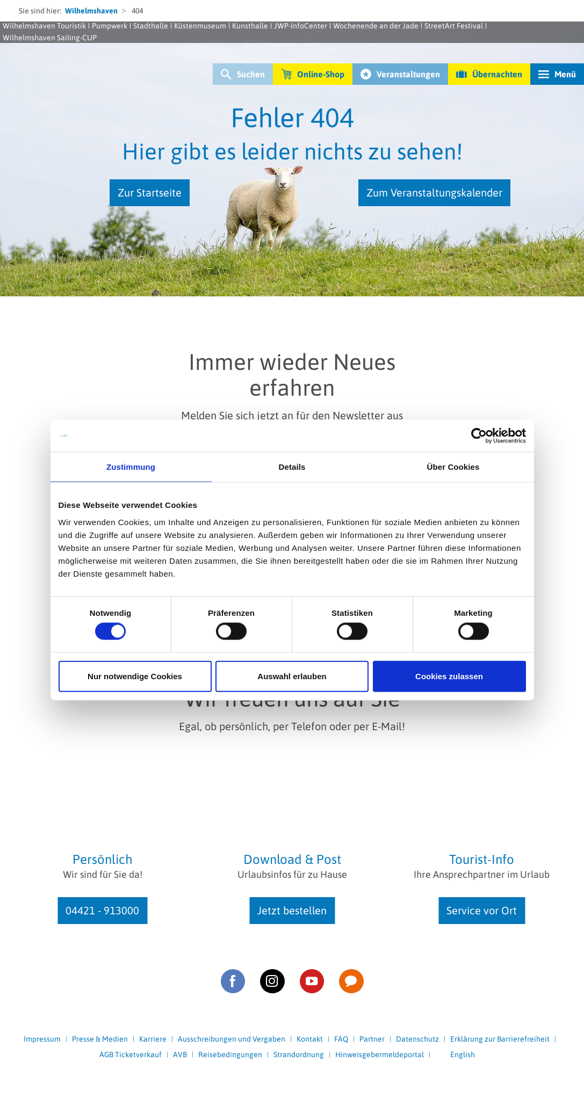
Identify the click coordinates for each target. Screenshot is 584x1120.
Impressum (42, 1039)
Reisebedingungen (230, 1054)
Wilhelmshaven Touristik (44, 25)
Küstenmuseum (200, 25)
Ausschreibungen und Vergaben (231, 1039)
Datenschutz (417, 1039)
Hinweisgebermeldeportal (379, 1054)
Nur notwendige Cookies (135, 675)
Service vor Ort (481, 910)
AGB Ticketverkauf (130, 1054)
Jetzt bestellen (292, 910)
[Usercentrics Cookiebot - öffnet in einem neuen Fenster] (479, 436)
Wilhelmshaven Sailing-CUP (50, 37)
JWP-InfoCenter (300, 25)
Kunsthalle (250, 25)
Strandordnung (298, 1054)
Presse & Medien (100, 1039)
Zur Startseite (150, 192)
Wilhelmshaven (91, 10)
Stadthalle (150, 25)
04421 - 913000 (102, 910)
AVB (180, 1054)
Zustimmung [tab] (130, 466)
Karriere (153, 1039)
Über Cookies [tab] (453, 466)
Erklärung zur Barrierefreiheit (500, 1039)
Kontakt (310, 1039)
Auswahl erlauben (291, 675)
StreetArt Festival (453, 25)
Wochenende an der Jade (376, 25)
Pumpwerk (109, 25)
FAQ (341, 1039)
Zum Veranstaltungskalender (434, 192)
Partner (372, 1039)
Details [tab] (292, 466)
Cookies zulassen (449, 675)
